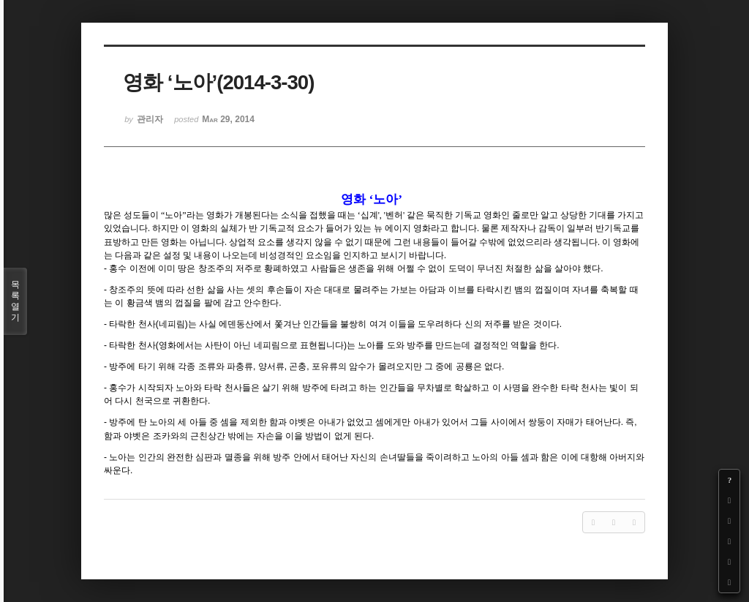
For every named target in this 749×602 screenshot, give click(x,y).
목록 (15, 301)
